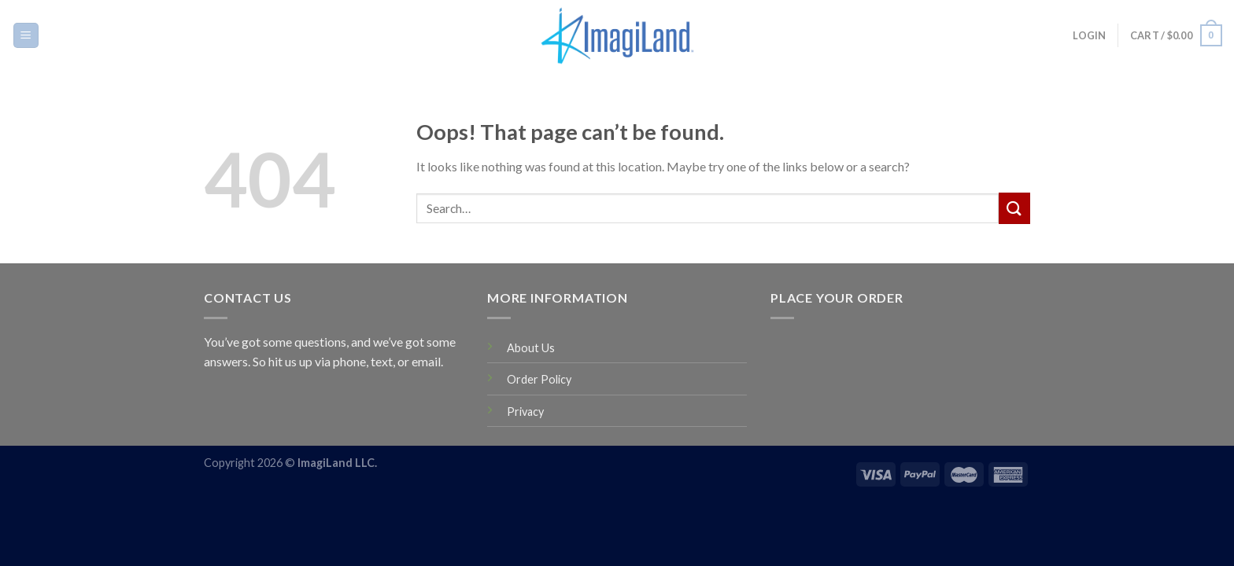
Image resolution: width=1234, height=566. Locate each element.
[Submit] (1014, 208)
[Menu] (26, 36)
